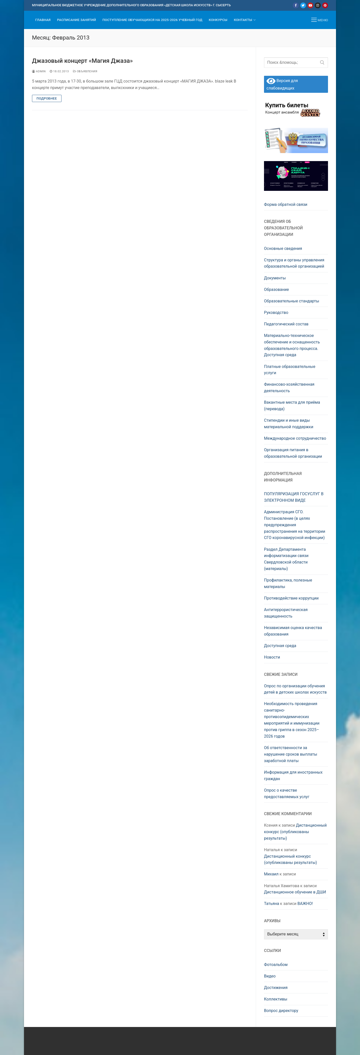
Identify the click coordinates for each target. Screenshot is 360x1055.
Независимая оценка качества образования (293, 631)
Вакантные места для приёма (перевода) (292, 405)
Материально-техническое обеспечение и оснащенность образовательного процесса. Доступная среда (292, 345)
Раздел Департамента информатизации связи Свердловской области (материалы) (286, 559)
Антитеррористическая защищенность (286, 613)
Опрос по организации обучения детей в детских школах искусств (295, 689)
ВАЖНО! (305, 903)
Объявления (85, 71)
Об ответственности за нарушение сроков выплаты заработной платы (290, 754)
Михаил (271, 874)
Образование (276, 289)
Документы (275, 278)
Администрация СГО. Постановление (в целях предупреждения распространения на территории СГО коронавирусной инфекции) (294, 524)
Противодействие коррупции (291, 598)
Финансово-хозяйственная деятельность (289, 387)
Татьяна (271, 903)
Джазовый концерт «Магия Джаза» (82, 60)
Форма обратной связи (285, 204)
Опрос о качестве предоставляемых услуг (286, 793)
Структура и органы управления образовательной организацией (294, 263)
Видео (270, 976)
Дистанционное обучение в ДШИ (295, 892)
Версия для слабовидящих (282, 84)
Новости (272, 657)
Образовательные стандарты (291, 301)
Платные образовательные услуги (289, 369)
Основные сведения (283, 248)
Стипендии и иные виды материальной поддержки (288, 423)
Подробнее (46, 98)
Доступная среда (280, 645)
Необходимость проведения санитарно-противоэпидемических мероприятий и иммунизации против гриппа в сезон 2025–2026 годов (292, 719)
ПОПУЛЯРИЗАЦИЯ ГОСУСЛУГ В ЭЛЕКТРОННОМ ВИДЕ (294, 497)
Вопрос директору (281, 1010)
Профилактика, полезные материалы (288, 583)
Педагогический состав (286, 324)
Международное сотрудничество (295, 438)
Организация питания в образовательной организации (293, 453)
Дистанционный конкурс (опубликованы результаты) (295, 832)
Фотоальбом (276, 964)
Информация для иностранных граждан (293, 775)
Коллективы (275, 999)
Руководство (276, 312)
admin (39, 71)
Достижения (276, 987)
